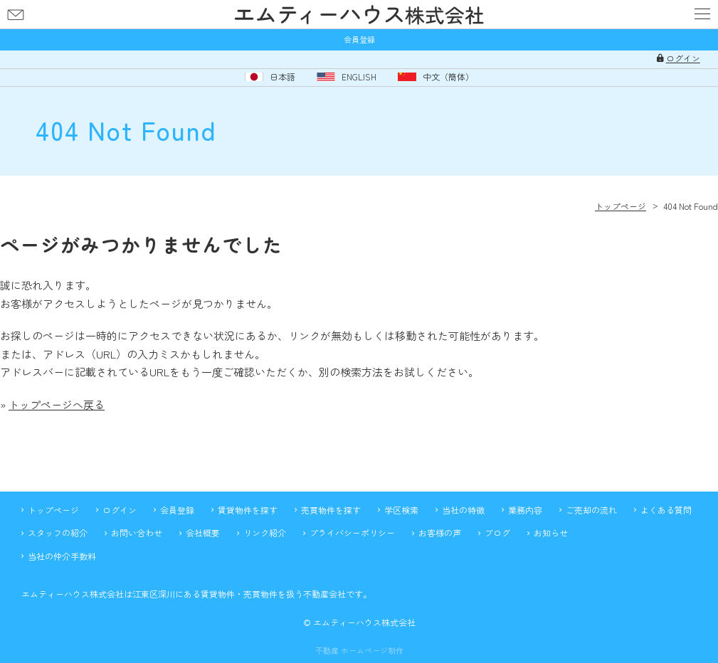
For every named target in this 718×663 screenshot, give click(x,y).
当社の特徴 (463, 510)
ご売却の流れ (591, 510)
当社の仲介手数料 (62, 556)
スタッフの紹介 (58, 532)
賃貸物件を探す (248, 510)
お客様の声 (439, 532)
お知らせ (551, 532)
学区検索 (401, 510)
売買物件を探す (331, 510)
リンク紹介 (264, 532)
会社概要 (203, 532)
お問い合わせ (15, 14)
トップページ (53, 510)
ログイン (683, 58)
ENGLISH (359, 77)
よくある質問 (666, 510)
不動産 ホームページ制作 (359, 650)
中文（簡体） (448, 77)
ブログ (497, 532)
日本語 (282, 77)
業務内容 (525, 510)
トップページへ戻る (57, 404)
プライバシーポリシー (352, 532)
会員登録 (359, 39)
